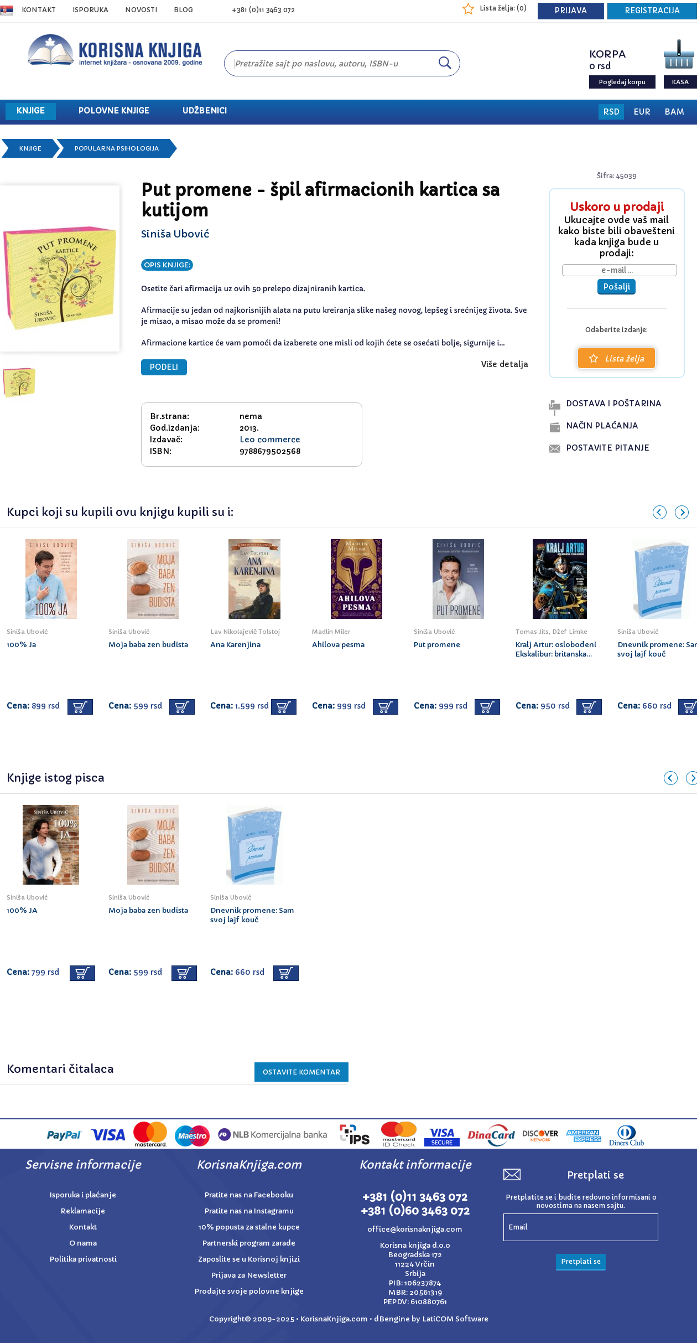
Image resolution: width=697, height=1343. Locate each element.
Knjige (30, 148)
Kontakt (39, 10)
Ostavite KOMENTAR (301, 1072)
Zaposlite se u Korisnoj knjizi (249, 1259)
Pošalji (616, 287)
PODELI (164, 367)
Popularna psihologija (117, 148)
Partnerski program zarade (248, 1243)
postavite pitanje (607, 448)
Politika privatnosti (83, 1259)
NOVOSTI (141, 10)
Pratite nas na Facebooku (249, 1195)
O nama (83, 1243)
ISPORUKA (90, 10)
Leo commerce (270, 440)
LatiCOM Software (455, 1319)
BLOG (183, 10)
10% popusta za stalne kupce (249, 1227)
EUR (642, 112)
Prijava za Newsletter (249, 1275)
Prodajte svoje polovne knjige (249, 1291)
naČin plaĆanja (602, 426)
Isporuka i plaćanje (83, 1195)
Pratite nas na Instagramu (249, 1211)
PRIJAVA (571, 11)
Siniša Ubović (175, 234)
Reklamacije (83, 1211)
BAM (674, 112)
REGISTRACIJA (652, 11)
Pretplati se (581, 1261)
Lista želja (616, 359)
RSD (611, 112)
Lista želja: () (503, 8)
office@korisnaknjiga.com (414, 1229)
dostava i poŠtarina (614, 404)
